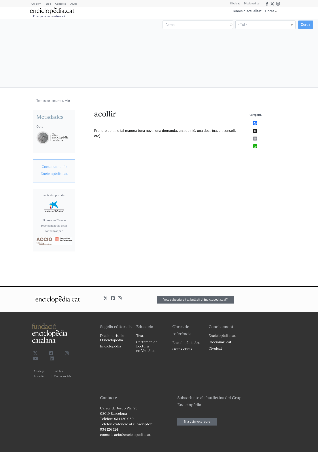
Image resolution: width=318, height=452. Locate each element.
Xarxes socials (62, 376)
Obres (269, 11)
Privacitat (39, 376)
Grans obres (182, 349)
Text (140, 335)
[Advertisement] (80, 52)
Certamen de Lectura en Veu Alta (146, 346)
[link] (54, 170)
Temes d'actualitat (246, 11)
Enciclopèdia (110, 346)
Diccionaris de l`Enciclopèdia (111, 337)
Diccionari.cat (252, 3)
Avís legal (39, 371)
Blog (48, 3)
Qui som (36, 3)
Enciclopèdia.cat (221, 335)
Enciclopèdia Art (186, 342)
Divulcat (235, 3)
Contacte (60, 3)
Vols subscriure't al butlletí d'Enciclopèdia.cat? (195, 300)
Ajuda (73, 3)
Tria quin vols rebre (197, 422)
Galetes (58, 371)
